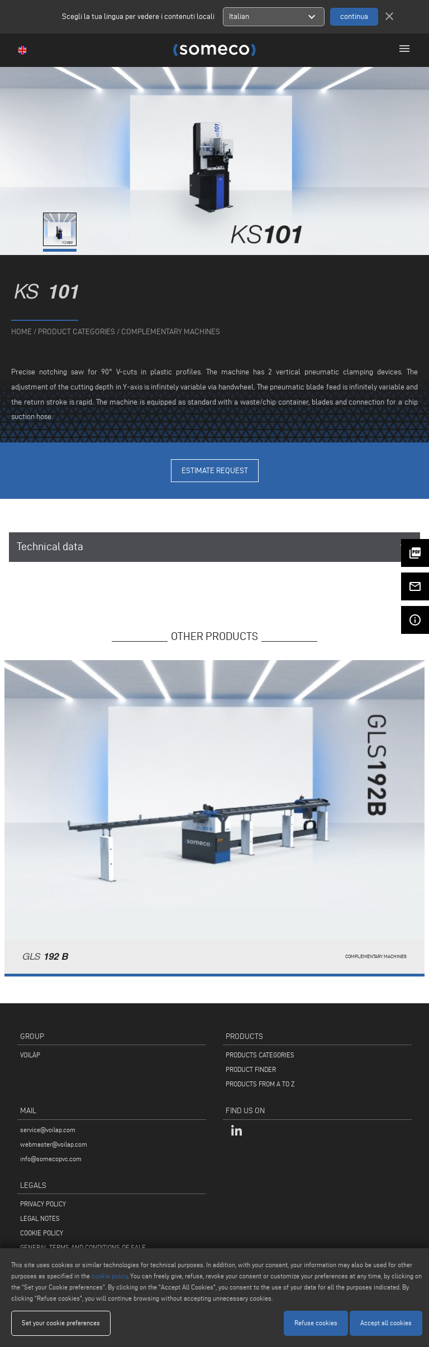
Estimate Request (215, 470)
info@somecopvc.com (51, 1158)
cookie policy (109, 1275)
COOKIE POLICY (41, 1233)
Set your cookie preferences (61, 1322)
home (21, 332)
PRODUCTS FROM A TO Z (260, 1084)
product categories (76, 332)
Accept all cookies (386, 1322)
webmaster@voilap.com (53, 1144)
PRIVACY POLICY (43, 1204)
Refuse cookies (315, 1322)
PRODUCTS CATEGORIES (260, 1055)
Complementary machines (170, 332)
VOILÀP (30, 1055)
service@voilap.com (47, 1129)
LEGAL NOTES (40, 1218)
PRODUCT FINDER (251, 1069)
